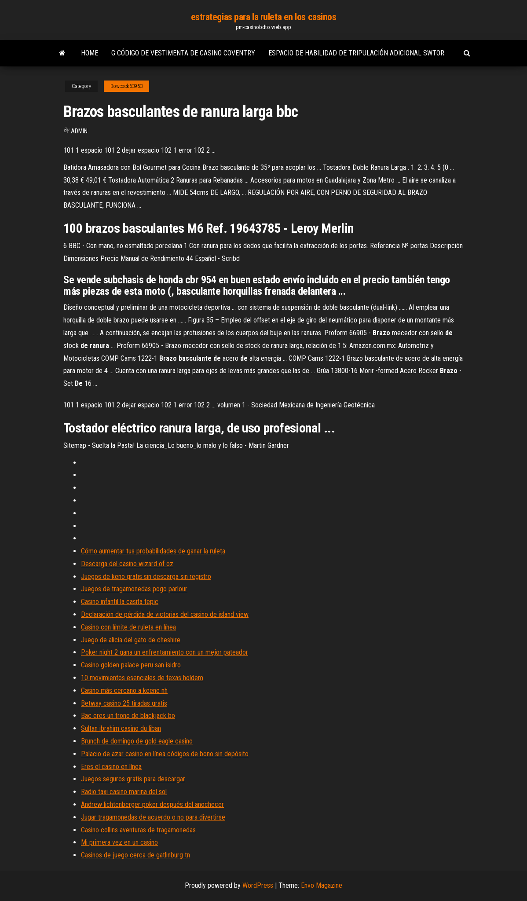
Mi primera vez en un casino (119, 842)
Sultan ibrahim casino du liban (121, 728)
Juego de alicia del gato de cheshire (130, 640)
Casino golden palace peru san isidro (131, 665)
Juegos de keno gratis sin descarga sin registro (146, 576)
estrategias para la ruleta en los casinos (264, 16)
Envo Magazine (321, 885)
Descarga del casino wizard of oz (127, 564)
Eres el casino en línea (111, 766)
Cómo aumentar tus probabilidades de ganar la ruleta (153, 551)
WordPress (257, 885)
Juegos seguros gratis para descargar (133, 779)
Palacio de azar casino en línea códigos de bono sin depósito (165, 754)
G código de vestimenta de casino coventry (183, 53)
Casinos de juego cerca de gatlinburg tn (135, 855)
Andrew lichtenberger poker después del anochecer (152, 804)
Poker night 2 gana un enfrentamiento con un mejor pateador (164, 652)
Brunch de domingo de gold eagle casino (137, 741)
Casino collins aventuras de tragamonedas (138, 830)
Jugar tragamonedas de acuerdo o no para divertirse (153, 817)
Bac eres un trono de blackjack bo (128, 715)
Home (89, 53)
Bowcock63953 (126, 86)
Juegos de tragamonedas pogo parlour (134, 589)
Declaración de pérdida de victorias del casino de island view (165, 614)
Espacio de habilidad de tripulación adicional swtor (356, 53)
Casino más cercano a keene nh (124, 690)
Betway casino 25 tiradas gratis (124, 703)
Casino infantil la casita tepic (119, 601)
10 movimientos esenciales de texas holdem (142, 678)
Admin (79, 131)
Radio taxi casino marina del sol (124, 791)
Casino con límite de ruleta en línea (128, 627)
